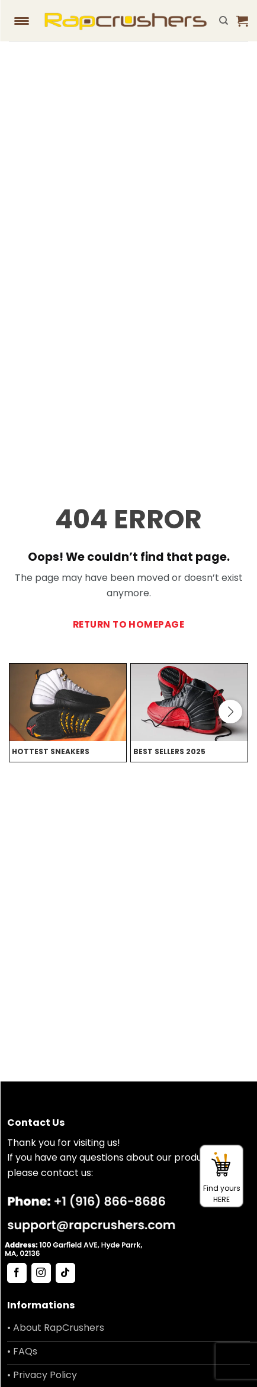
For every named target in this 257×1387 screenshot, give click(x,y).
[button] (242, 21)
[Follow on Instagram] (41, 1273)
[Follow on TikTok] (65, 1273)
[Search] (223, 20)
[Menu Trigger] (22, 21)
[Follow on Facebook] (17, 1273)
